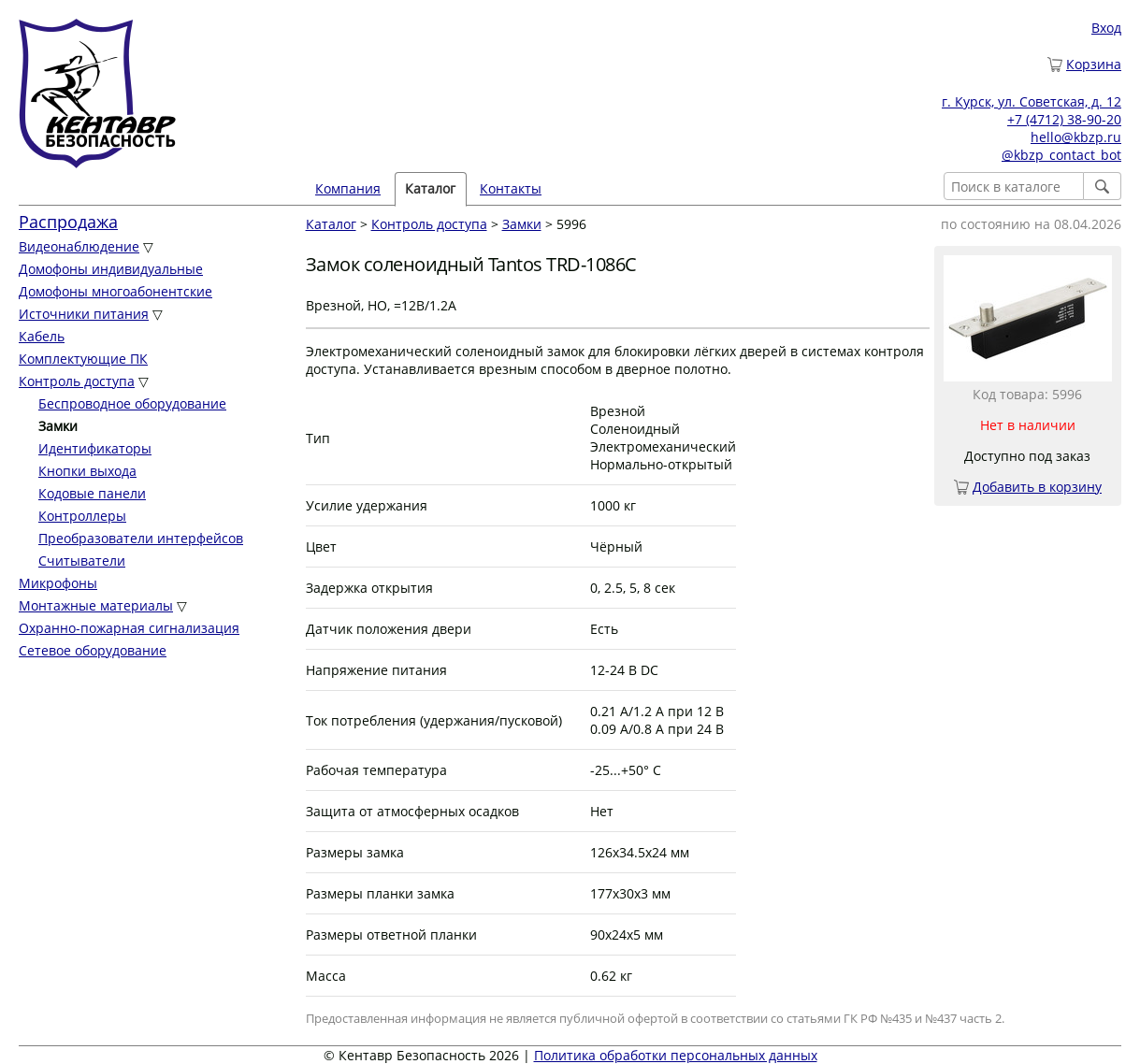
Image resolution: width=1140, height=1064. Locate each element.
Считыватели (81, 560)
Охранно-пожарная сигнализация (129, 628)
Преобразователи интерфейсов (140, 538)
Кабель (42, 336)
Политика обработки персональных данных (675, 1055)
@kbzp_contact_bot (1061, 155)
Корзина (1093, 64)
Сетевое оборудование (92, 650)
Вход (1106, 27)
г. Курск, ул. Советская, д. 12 (1031, 101)
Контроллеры (82, 516)
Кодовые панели (92, 493)
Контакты (510, 188)
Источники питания (84, 314)
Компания (348, 188)
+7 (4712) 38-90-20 (1064, 119)
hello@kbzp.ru (1076, 137)
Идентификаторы (95, 448)
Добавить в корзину (1037, 487)
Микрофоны (58, 583)
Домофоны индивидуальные (111, 269)
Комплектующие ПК (83, 358)
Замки (521, 224)
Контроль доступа (77, 381)
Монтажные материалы (96, 605)
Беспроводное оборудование (132, 403)
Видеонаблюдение (79, 246)
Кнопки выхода (87, 471)
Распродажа (68, 221)
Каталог (430, 188)
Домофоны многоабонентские (115, 291)
